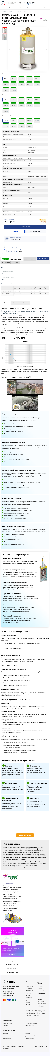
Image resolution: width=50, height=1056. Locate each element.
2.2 (21, 120)
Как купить (16, 303)
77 (37, 105)
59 (13, 84)
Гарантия (22, 7)
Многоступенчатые (7, 1023)
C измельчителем (7, 1035)
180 (13, 78)
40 (21, 105)
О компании (30, 982)
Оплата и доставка (13, 7)
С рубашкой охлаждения (31, 1035)
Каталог (28, 985)
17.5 (21, 99)
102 (6, 89)
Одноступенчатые (29, 1025)
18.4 (21, 126)
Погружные (40, 986)
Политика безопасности (40, 1046)
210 (13, 89)
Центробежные (8, 1020)
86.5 (6, 110)
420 (29, 78)
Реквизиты (28, 992)
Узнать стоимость (25, 226)
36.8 (29, 126)
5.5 (37, 120)
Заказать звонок (44, 3)
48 (6, 84)
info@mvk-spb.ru (30, 4)
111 (37, 84)
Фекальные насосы (9, 1030)
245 (29, 84)
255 (21, 84)
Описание (7, 303)
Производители (29, 990)
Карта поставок (29, 986)
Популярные (15, 262)
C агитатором (41, 998)
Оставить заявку (35, 231)
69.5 (29, 105)
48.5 (37, 99)
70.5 (6, 105)
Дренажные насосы (41, 982)
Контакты (46, 7)
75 (21, 78)
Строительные (41, 1001)
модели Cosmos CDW (12, 259)
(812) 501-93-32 (30, 2)
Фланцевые (5, 1027)
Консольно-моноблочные (31, 1023)
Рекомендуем (6, 262)
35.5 (13, 105)
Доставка (25, 303)
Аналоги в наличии (29, 259)
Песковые (40, 999)
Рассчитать (19, 251)
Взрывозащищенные (8, 1036)
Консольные (5, 1025)
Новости (39, 7)
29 (13, 99)
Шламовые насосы (41, 994)
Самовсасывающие (29, 1038)
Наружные (40, 988)
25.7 (29, 120)
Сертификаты (29, 988)
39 (37, 78)
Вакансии (28, 999)
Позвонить (14, 231)
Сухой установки (7, 1038)
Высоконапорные (42, 990)
